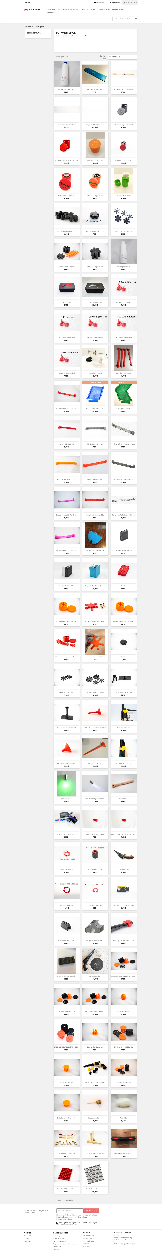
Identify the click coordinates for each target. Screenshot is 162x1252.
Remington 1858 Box (95, 302)
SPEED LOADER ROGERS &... (123, 1047)
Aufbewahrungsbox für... (95, 160)
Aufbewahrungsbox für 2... (66, 231)
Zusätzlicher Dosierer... (124, 1011)
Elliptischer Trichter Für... (123, 763)
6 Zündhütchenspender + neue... (66, 657)
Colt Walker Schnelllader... (124, 1082)
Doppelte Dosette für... (124, 373)
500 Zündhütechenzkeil (66, 373)
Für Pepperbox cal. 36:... (95, 479)
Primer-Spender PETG (95, 657)
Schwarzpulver (53, 9)
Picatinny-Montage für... (66, 941)
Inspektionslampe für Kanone (95, 799)
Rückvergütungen (89, 1241)
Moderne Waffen (70, 9)
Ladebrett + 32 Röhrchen (66, 1153)
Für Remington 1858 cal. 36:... (66, 409)
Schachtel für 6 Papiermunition (124, 905)
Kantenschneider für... (95, 89)
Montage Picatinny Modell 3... (95, 941)
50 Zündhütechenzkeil (123, 302)
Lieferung (56, 1236)
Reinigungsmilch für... (123, 267)
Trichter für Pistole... (95, 763)
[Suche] (125, 19)
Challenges (51, 12)
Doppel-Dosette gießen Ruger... (124, 479)
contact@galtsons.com (126, 1244)
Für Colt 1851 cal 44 (66, 870)
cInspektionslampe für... (66, 799)
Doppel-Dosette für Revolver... (66, 515)
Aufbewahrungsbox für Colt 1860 (66, 160)
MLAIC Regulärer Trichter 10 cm (95, 728)
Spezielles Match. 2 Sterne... (95, 692)
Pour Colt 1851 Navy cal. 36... (67, 479)
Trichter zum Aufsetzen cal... (67, 763)
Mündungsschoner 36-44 (95, 834)
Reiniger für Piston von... (66, 89)
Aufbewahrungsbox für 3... (95, 231)
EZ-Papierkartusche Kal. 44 (66, 728)
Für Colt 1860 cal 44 (95, 870)
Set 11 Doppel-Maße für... (95, 409)
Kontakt (27, 2)
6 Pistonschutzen (124, 870)
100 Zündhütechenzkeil (66, 338)
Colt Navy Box (66, 302)
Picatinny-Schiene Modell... (66, 976)
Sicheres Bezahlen (59, 1241)
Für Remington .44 (95, 905)
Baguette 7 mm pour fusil (67, 125)
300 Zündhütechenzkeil (124, 338)
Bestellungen (87, 1238)
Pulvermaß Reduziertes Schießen (123, 515)
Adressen (86, 1244)
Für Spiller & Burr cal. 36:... (95, 515)
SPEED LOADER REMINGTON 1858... (123, 976)
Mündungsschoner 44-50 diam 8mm (123, 834)
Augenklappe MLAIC (95, 373)
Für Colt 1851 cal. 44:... (66, 444)
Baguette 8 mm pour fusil (95, 125)
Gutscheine (86, 1246)
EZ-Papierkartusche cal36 (123, 692)
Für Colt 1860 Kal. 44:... (95, 444)
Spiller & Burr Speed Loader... (95, 1082)
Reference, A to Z (122, 57)
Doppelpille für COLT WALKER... (67, 550)
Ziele (83, 9)
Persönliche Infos (89, 1236)
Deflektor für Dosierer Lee (95, 550)
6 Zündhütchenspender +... (66, 267)
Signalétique (104, 9)
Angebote (27, 1238)
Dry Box (123, 586)
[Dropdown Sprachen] (99, 3)
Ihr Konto (87, 1233)
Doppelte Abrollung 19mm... (95, 586)
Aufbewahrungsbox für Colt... (123, 125)
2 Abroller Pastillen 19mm (67, 586)
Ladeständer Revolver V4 (95, 1153)
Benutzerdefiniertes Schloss (123, 1153)
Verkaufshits (28, 1241)
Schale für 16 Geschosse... (95, 1189)
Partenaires (57, 1247)
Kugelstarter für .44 (95, 1118)
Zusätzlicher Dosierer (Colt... (66, 1118)
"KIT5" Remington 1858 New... (95, 1011)
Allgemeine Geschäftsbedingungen (65, 1244)
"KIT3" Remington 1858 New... (66, 1011)
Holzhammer (123, 799)
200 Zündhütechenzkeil (95, 338)
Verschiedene (118, 9)
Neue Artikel (28, 1236)
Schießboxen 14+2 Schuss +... (66, 834)
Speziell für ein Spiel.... (124, 657)
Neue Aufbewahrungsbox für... (123, 621)
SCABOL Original (95, 976)
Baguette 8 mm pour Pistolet (123, 89)
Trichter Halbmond (123, 728)
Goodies (91, 9)
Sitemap (56, 1249)
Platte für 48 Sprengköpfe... (66, 1189)
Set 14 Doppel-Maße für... (124, 409)
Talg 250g (123, 1118)
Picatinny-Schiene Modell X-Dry (123, 941)
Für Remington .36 (66, 905)
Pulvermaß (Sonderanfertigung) (124, 444)
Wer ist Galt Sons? (59, 1238)
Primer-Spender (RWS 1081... (95, 621)
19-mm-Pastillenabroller (123, 550)
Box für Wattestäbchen (124, 196)
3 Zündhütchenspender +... (123, 231)
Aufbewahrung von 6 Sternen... (66, 621)
